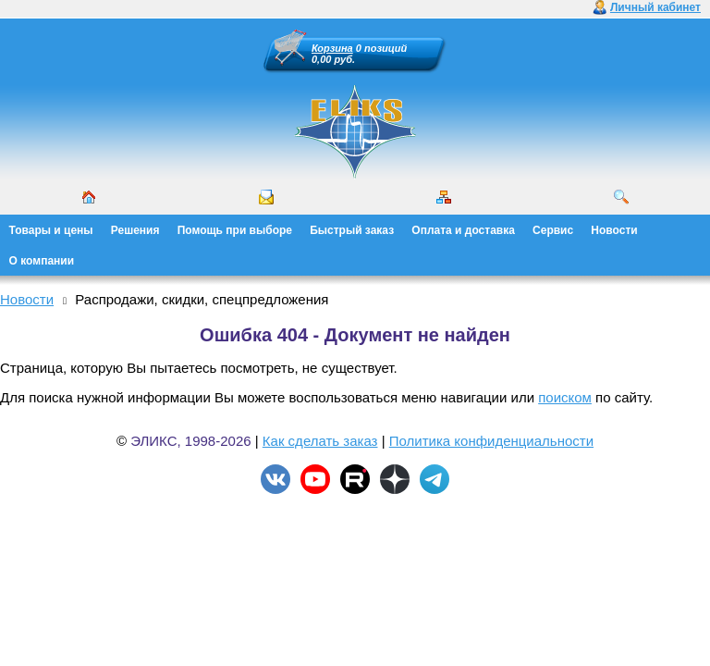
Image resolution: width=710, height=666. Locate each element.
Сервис (552, 230)
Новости (614, 230)
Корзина (332, 48)
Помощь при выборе (235, 230)
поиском (565, 397)
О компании (42, 260)
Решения (135, 230)
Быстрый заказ (352, 230)
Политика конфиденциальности (491, 441)
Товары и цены (51, 230)
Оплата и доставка (463, 230)
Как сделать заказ (320, 441)
